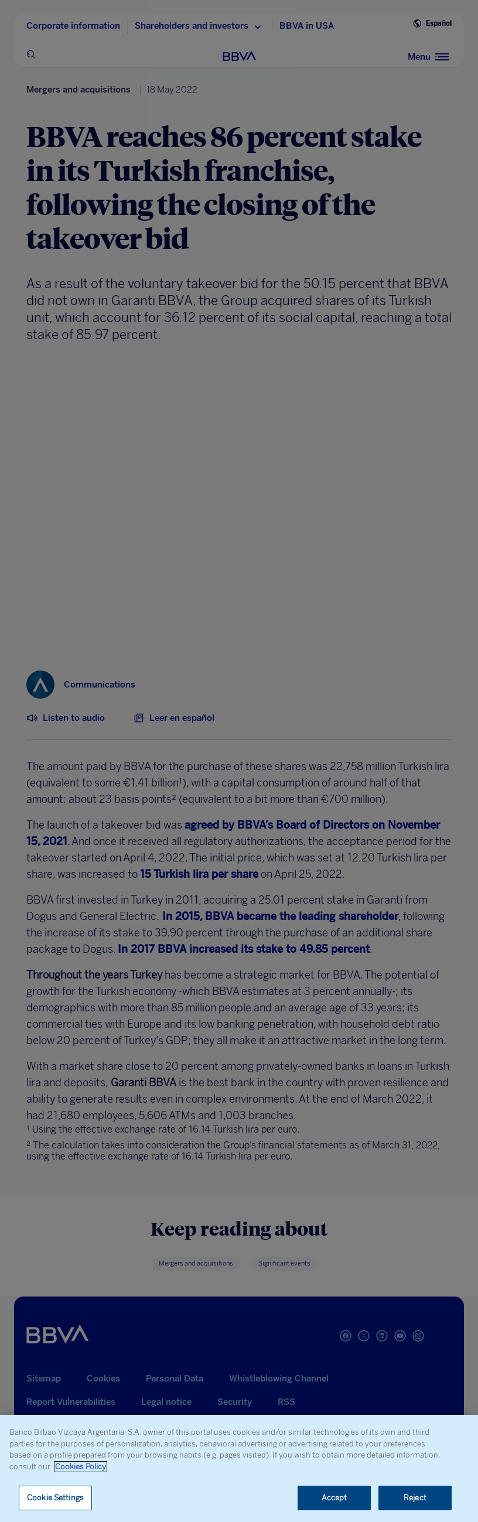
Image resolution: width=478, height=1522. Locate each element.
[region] (239, 1468)
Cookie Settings (55, 1497)
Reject (415, 1497)
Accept (334, 1497)
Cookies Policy (80, 1466)
